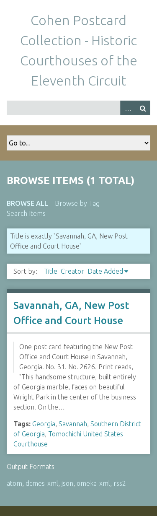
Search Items (26, 213)
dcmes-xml (42, 483)
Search (142, 108)
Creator (72, 271)
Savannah (73, 424)
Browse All (27, 203)
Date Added (105, 271)
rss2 (119, 483)
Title (50, 271)
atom (14, 483)
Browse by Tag (77, 203)
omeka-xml (93, 483)
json (67, 483)
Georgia (43, 424)
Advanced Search (127, 108)
